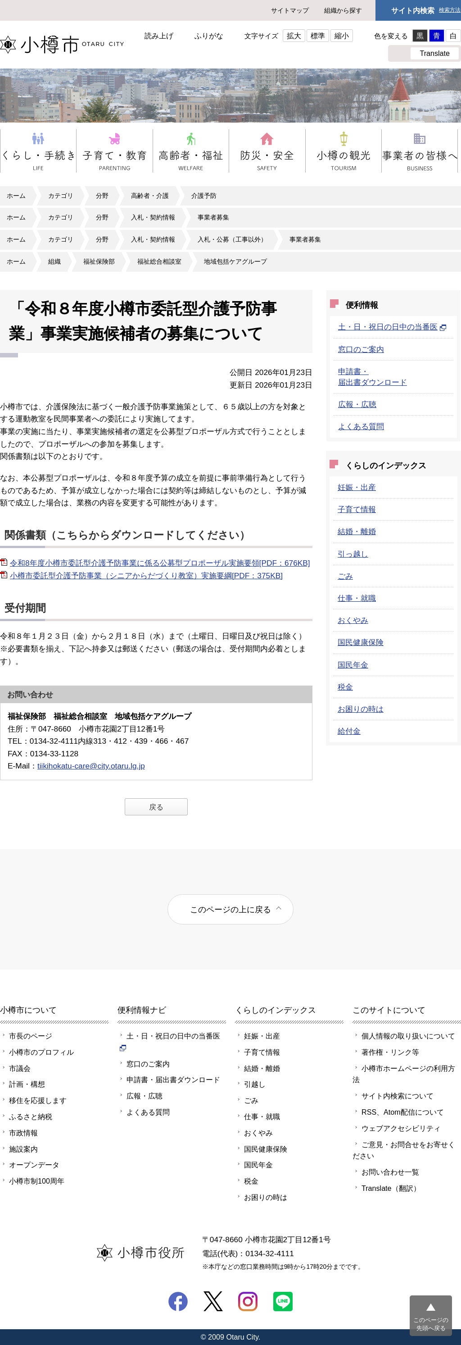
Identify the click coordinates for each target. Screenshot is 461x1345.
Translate (435, 53)
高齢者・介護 (150, 195)
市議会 (20, 1068)
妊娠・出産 (357, 487)
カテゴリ (60, 195)
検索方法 (450, 10)
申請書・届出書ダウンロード (173, 1079)
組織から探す (343, 10)
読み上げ (159, 36)
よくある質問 (361, 426)
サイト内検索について (398, 1096)
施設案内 (23, 1149)
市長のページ (30, 1036)
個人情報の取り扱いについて (408, 1036)
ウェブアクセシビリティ (401, 1128)
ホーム (16, 195)
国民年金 (353, 664)
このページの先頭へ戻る (430, 1324)
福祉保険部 (99, 261)
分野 (102, 195)
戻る (156, 807)
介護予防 (204, 195)
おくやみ (353, 620)
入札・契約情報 (153, 217)
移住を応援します (38, 1100)
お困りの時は (361, 709)
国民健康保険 (361, 642)
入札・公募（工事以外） (232, 239)
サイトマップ (290, 10)
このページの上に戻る (230, 909)
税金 (345, 686)
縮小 (341, 36)
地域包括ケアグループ (235, 261)
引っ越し (353, 553)
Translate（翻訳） (391, 1188)
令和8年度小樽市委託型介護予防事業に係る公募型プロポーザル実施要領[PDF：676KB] (160, 562)
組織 (54, 261)
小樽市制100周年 (36, 1181)
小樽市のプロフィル (41, 1052)
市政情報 (23, 1133)
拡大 (294, 36)
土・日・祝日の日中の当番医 (392, 326)
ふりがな (208, 36)
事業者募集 (213, 217)
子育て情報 (357, 509)
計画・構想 (27, 1084)
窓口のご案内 (361, 349)
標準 (318, 36)
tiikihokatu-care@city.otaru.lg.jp (91, 765)
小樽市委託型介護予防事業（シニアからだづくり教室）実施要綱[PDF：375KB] (146, 575)
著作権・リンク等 (390, 1052)
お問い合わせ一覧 (390, 1172)
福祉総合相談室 (159, 261)
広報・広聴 (357, 404)
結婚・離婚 (357, 531)
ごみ (345, 576)
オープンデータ (34, 1165)
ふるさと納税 (30, 1116)
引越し (255, 1084)
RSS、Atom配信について (403, 1112)
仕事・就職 (357, 598)
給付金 (349, 731)
